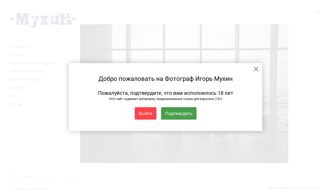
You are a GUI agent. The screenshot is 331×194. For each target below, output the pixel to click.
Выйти (145, 113)
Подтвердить (178, 113)
